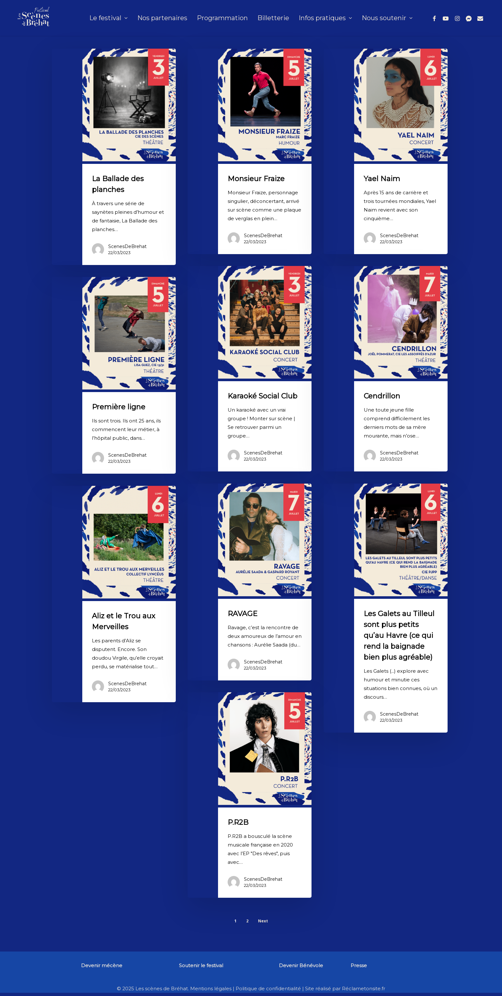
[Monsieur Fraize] (250, 151)
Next (263, 921)
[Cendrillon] (386, 368)
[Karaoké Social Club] (250, 368)
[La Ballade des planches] (114, 157)
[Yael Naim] (386, 151)
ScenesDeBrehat (127, 246)
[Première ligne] (114, 375)
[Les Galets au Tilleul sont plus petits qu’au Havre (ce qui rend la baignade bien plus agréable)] (386, 608)
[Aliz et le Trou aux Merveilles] (114, 594)
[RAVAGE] (250, 582)
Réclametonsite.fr (363, 988)
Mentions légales (210, 988)
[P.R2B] (250, 795)
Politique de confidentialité (268, 988)
